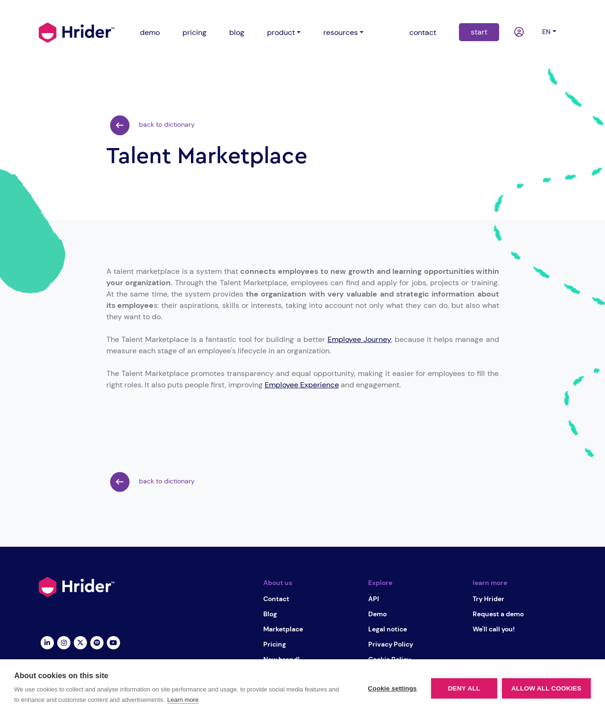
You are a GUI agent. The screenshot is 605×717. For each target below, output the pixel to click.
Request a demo (498, 614)
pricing (194, 32)
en (546, 31)
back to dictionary (152, 125)
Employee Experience (302, 385)
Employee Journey (359, 339)
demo (150, 32)
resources (340, 32)
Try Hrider (488, 599)
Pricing (274, 644)
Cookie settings (392, 688)
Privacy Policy (390, 644)
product (281, 32)
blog (236, 32)
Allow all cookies (546, 688)
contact (422, 32)
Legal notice (387, 629)
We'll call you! (494, 629)
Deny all (464, 688)
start (479, 32)
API (373, 599)
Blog (270, 614)
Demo (377, 614)
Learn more (183, 699)
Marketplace (283, 629)
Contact (276, 599)
